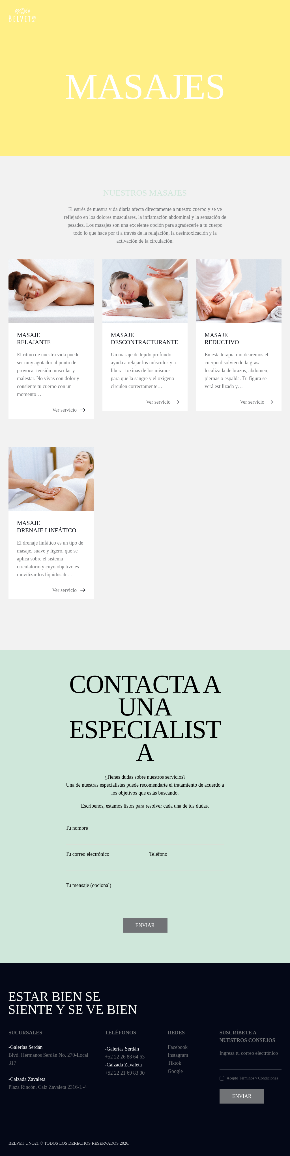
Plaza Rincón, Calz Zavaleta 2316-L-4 (47, 1087)
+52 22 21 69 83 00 (125, 1073)
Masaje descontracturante (144, 339)
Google (175, 1071)
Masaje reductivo (222, 339)
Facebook (178, 1047)
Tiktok (174, 1063)
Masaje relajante (34, 339)
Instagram (178, 1055)
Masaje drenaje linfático (46, 526)
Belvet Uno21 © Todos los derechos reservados (63, 1143)
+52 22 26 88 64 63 (125, 1057)
